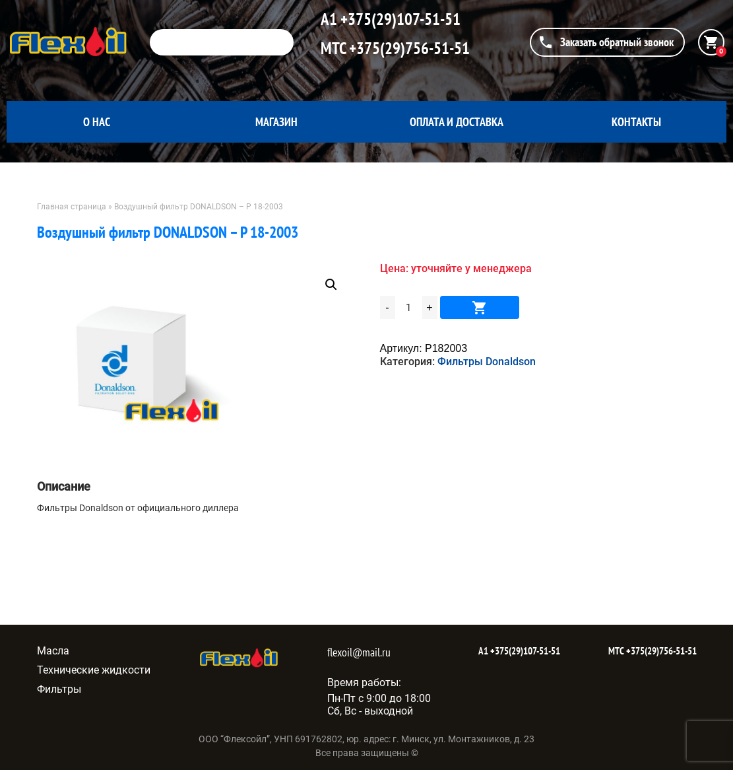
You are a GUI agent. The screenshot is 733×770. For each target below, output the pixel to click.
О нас (96, 121)
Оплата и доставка (456, 121)
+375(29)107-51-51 (399, 19)
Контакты (636, 121)
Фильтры (59, 689)
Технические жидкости (93, 670)
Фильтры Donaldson (486, 361)
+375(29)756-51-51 (408, 48)
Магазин (276, 121)
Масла (53, 651)
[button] (331, 285)
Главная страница (71, 206)
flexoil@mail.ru (359, 652)
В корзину (479, 307)
